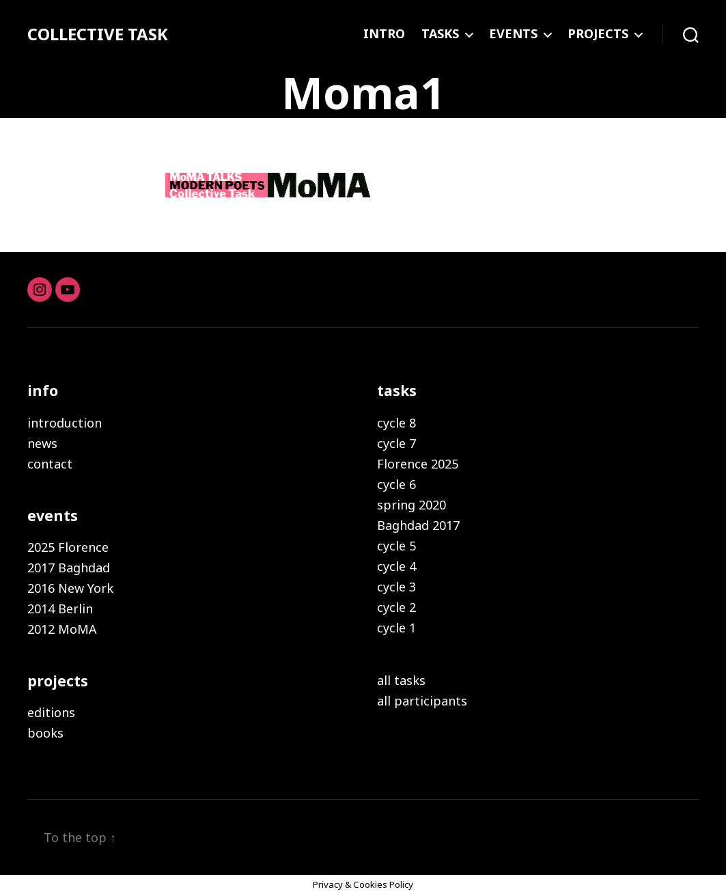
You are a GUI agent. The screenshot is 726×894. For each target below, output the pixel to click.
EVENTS (513, 34)
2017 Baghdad (68, 567)
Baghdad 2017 (418, 525)
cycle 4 (396, 566)
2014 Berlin (60, 608)
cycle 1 (396, 627)
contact (49, 464)
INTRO (384, 34)
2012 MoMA (62, 629)
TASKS (440, 34)
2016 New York (70, 588)
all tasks (401, 680)
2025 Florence (68, 547)
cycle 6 (396, 484)
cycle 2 (396, 607)
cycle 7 (396, 443)
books (45, 733)
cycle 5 (396, 545)
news (42, 443)
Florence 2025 (417, 464)
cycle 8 (396, 423)
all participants (422, 701)
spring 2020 (411, 505)
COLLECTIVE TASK (97, 34)
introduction (64, 423)
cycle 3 (396, 586)
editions (51, 712)
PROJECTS (598, 34)
